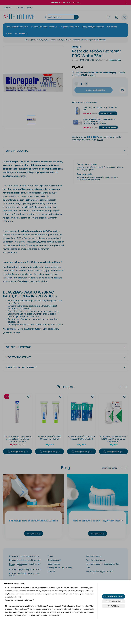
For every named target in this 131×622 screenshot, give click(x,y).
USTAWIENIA (113, 606)
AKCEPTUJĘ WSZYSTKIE (113, 596)
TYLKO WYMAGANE (113, 601)
